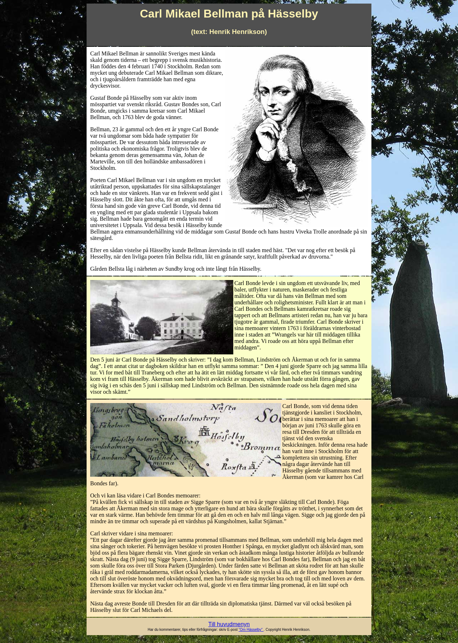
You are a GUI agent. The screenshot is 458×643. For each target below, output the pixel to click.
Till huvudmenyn (229, 624)
